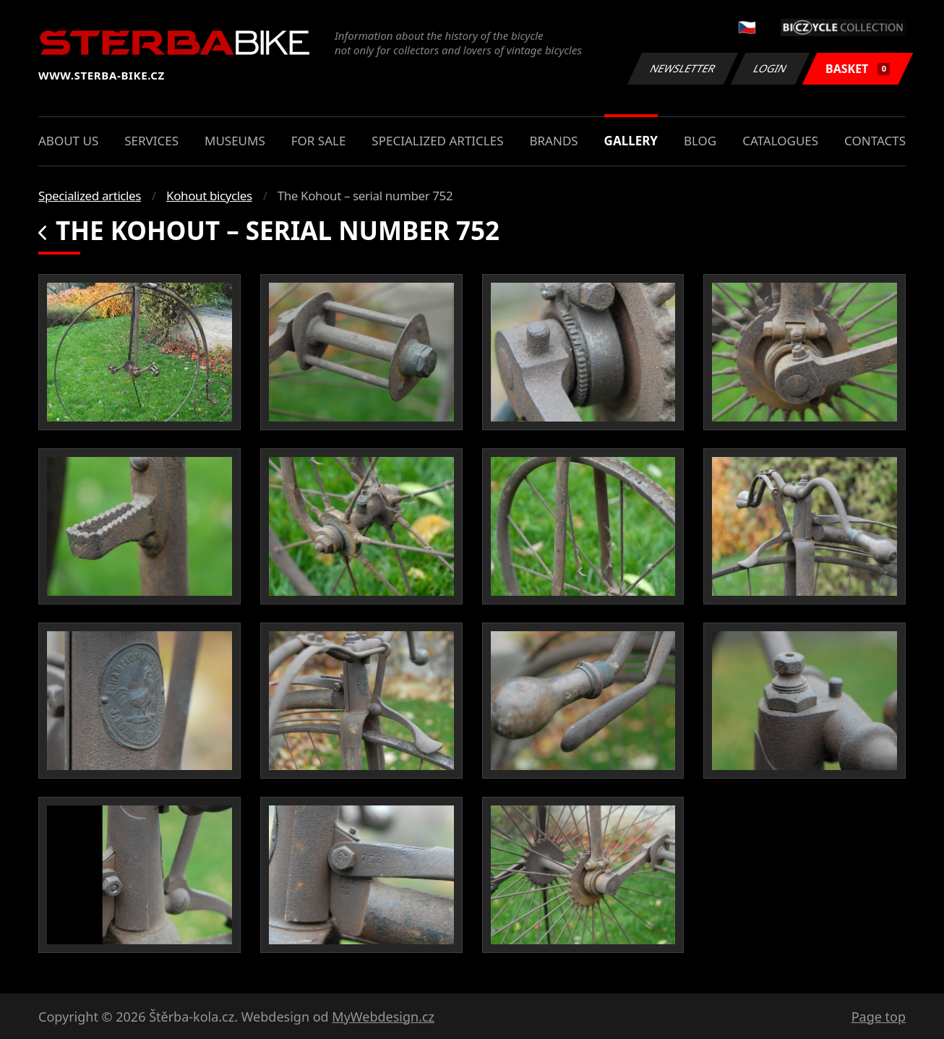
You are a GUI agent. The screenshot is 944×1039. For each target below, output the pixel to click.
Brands (553, 140)
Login (770, 68)
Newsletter (682, 68)
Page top (878, 1016)
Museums (235, 140)
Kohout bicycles (209, 195)
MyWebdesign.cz (383, 1016)
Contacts (875, 140)
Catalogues (780, 140)
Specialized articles (437, 140)
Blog (700, 140)
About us (68, 140)
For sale (318, 140)
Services (151, 140)
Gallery (631, 140)
